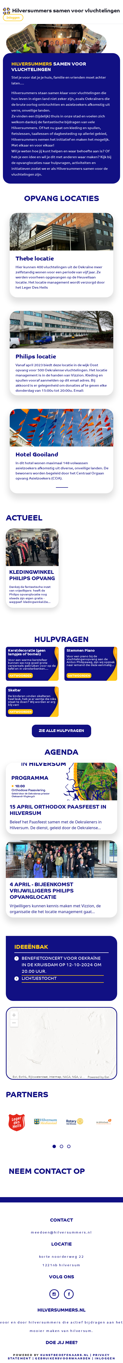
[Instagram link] (54, 1294)
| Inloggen (103, 1358)
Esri (107, 1077)
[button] (14, 1015)
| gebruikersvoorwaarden (62, 1358)
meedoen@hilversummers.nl (61, 1232)
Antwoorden (20, 675)
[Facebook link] (69, 1294)
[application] (61, 1043)
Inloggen (13, 18)
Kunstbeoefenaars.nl (64, 1355)
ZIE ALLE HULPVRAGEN (61, 731)
